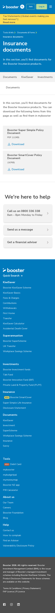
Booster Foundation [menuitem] (13, 512)
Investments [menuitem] (45, 77)
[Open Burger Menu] (51, 6)
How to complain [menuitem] (12, 535)
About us (8, 497)
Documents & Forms (26, 32)
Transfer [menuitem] (7, 318)
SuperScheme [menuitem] (10, 430)
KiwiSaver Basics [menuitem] (11, 292)
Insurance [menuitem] (7, 440)
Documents (13, 87)
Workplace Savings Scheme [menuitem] (17, 351)
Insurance (9, 391)
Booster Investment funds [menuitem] (16, 369)
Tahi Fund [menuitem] (8, 374)
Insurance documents (13, 37)
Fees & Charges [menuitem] (11, 298)
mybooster (44, 115)
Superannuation (13, 335)
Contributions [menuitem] (10, 303)
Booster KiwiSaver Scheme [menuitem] (17, 287)
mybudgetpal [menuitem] (10, 474)
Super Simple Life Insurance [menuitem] (17, 402)
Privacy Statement (31, 588)
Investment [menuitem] (9, 425)
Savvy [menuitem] (6, 445)
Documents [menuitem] (10, 77)
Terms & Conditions (12, 588)
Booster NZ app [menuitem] (11, 485)
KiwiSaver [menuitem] (27, 77)
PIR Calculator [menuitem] (10, 490)
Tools (6, 458)
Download (15, 144)
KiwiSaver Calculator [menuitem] (13, 323)
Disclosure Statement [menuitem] (14, 408)
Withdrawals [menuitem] (10, 308)
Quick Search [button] (11, 275)
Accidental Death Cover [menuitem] (15, 328)
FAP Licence (8, 591)
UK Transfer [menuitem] (9, 346)
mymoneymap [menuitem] (10, 479)
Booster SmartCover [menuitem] (18, 397)
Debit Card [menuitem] (12, 464)
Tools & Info (8, 32)
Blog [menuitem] (5, 518)
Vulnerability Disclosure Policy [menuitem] (18, 545)
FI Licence (20, 591)
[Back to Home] (11, 7)
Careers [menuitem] (7, 507)
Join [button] (30, 6)
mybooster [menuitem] (8, 469)
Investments (11, 364)
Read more (9, 22)
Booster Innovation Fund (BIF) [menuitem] (18, 379)
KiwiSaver (9, 282)
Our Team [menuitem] (8, 502)
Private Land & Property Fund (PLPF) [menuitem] (22, 385)
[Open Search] (23, 6)
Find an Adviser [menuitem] (11, 540)
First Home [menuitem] (9, 313)
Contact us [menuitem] (8, 530)
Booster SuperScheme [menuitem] (14, 341)
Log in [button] (41, 6)
